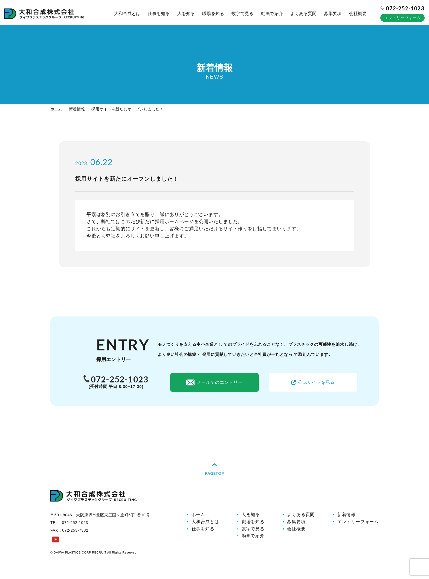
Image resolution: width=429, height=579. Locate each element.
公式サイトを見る (313, 382)
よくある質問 (303, 13)
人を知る (186, 13)
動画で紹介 (272, 13)
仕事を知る (159, 13)
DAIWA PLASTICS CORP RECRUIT (80, 559)
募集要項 (332, 13)
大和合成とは (127, 13)
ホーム (56, 109)
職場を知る (213, 13)
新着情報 (77, 109)
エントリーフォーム (402, 18)
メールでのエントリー (214, 382)
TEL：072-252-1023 (69, 530)
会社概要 (358, 13)
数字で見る (242, 13)
